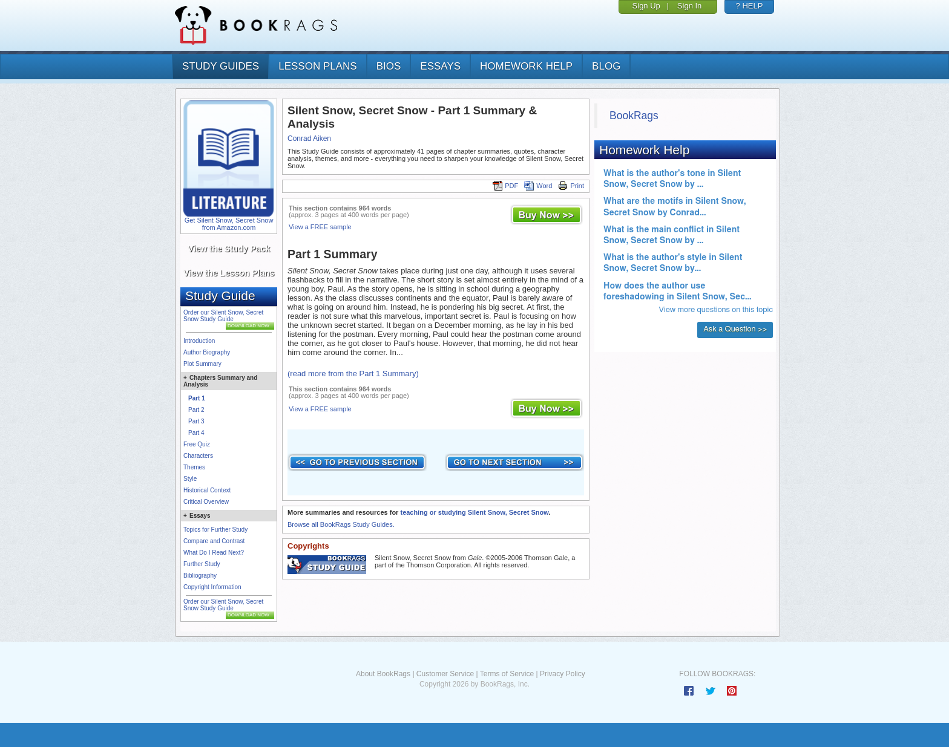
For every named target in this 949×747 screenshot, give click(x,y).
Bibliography (200, 575)
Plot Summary (202, 363)
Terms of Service (507, 674)
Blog (606, 66)
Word (538, 185)
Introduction (199, 341)
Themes (194, 467)
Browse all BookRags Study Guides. (341, 524)
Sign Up (646, 5)
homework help (526, 66)
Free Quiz (196, 444)
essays (440, 66)
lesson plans (317, 66)
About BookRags (383, 674)
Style (190, 478)
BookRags (633, 115)
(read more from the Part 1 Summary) (353, 373)
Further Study (201, 564)
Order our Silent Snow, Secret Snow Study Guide (223, 315)
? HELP (749, 5)
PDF (505, 185)
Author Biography (206, 352)
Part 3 (196, 421)
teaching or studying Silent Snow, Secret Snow (474, 512)
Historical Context (207, 490)
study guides (220, 66)
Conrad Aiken (309, 138)
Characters (198, 455)
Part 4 (196, 432)
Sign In (689, 5)
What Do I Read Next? (213, 552)
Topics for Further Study (215, 529)
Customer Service (445, 674)
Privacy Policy (562, 674)
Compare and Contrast (214, 541)
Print (571, 185)
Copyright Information (212, 587)
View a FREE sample (320, 226)
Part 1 (196, 398)
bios (388, 66)
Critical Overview (206, 501)
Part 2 (196, 409)
